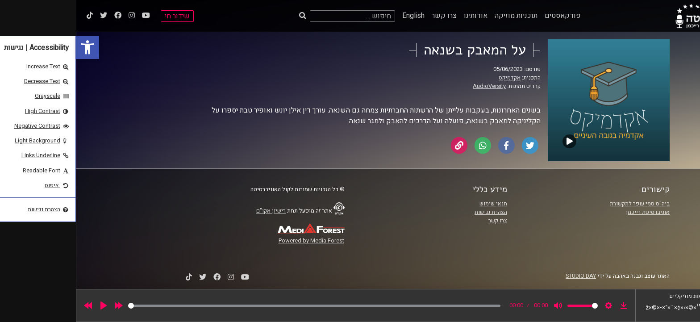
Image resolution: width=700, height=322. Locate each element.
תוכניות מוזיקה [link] (440, 15)
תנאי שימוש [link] (417, 204)
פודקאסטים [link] (487, 15)
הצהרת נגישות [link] (415, 212)
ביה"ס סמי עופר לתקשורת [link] (564, 204)
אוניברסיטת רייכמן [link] (572, 212)
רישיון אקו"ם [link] (195, 211)
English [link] (337, 15)
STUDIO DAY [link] (505, 276)
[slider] (238, 305)
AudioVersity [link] (413, 86)
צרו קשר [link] (368, 15)
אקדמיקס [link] (434, 78)
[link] (11, 47)
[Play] (28, 305)
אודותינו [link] (400, 15)
